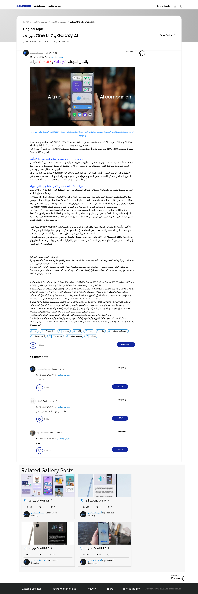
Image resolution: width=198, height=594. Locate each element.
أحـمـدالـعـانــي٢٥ (120, 331)
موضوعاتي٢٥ (76, 336)
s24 (79, 331)
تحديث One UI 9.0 (39, 547)
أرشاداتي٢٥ (40, 336)
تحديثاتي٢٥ (57, 336)
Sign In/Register (164, 6)
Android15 (50, 331)
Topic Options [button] (166, 35)
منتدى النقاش (39, 6)
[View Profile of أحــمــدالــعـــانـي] (37, 53)
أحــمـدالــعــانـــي (38, 512)
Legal (110, 588)
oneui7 (66, 331)
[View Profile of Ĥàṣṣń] (39, 401)
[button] (130, 51)
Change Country (131, 588)
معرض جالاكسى (54, 6)
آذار (102, 331)
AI (36, 331)
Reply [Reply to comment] (120, 387)
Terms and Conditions (64, 588)
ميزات (93, 336)
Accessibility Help (31, 588)
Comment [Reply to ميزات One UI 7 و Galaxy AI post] (125, 344)
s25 (91, 331)
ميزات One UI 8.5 (39, 500)
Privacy (92, 588)
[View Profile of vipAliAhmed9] (43, 433)
